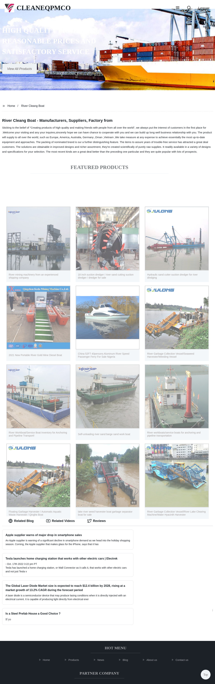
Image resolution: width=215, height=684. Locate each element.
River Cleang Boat (32, 105)
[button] (177, 8)
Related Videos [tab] (60, 521)
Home (11, 105)
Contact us (184, 628)
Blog (127, 628)
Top (205, 673)
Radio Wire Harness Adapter (97, 661)
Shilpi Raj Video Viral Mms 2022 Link (172, 653)
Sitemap (138, 678)
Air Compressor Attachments (49, 653)
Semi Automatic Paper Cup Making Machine (95, 653)
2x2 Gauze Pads (135, 653)
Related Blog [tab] (21, 521)
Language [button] (203, 7)
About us (154, 628)
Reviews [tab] (96, 521)
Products (76, 628)
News (103, 628)
